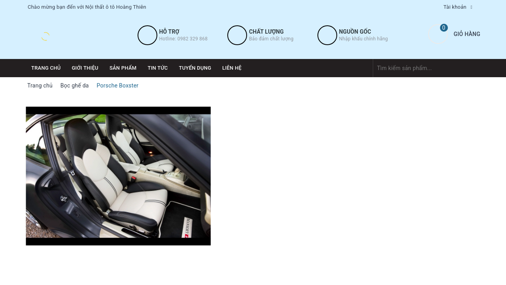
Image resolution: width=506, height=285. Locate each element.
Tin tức (157, 68)
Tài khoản (455, 7)
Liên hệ (232, 68)
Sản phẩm (123, 68)
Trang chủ (46, 68)
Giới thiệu (85, 68)
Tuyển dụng (195, 68)
